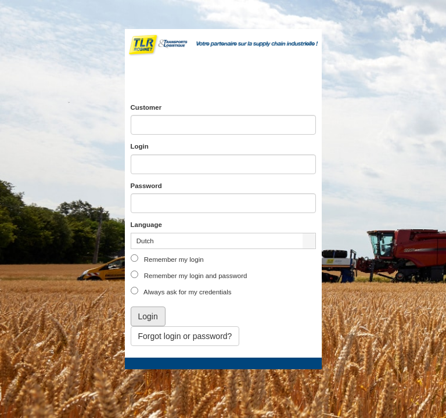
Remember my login (173, 259)
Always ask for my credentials (187, 292)
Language (146, 224)
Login (140, 146)
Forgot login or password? (185, 336)
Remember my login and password (194, 275)
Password (146, 185)
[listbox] (223, 241)
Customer (146, 107)
